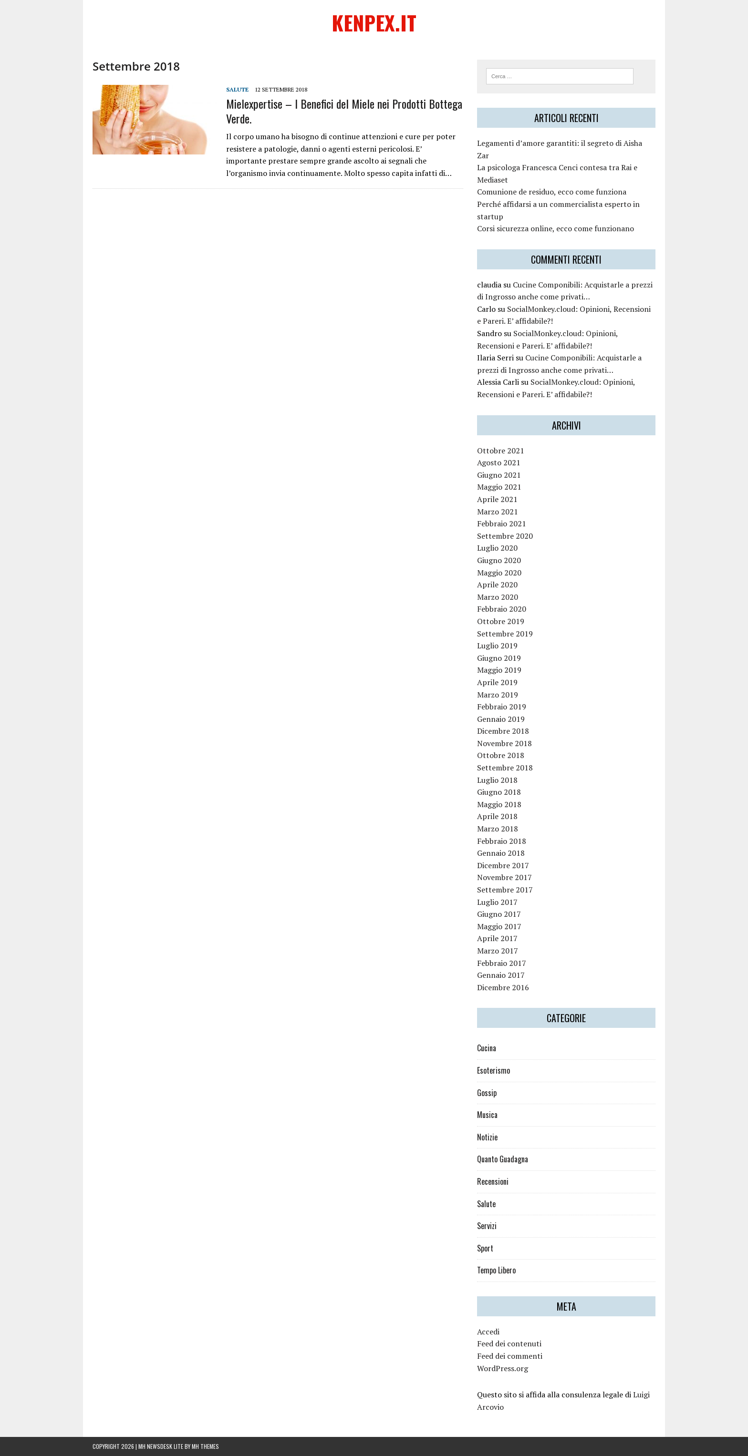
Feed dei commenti (509, 1356)
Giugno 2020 (499, 560)
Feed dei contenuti (509, 1343)
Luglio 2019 (497, 645)
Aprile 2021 (497, 499)
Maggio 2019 (499, 670)
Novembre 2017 (504, 877)
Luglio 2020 (497, 548)
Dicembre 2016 (503, 987)
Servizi (487, 1225)
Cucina (486, 1048)
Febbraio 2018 (501, 841)
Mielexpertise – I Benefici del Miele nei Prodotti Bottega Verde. (344, 111)
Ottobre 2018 (500, 755)
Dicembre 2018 (503, 731)
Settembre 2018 (505, 767)
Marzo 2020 (497, 597)
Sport (485, 1248)
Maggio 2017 (499, 926)
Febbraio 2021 (501, 523)
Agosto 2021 (498, 462)
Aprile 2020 (497, 584)
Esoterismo (493, 1070)
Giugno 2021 (499, 475)
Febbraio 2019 (501, 706)
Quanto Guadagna (502, 1159)
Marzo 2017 (497, 950)
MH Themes (205, 1446)
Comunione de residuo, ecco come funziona (551, 191)
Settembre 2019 (505, 633)
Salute (237, 89)
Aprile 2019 (497, 682)
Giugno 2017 (499, 914)
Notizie (487, 1137)
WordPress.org (502, 1368)
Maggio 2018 (499, 804)
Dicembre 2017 (503, 865)
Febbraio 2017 (501, 963)
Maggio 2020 (499, 572)
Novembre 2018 (504, 743)
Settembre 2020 (505, 536)
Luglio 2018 (497, 780)
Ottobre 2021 (500, 450)
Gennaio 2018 (501, 853)
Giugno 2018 (499, 792)
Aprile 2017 (497, 938)
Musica (487, 1114)
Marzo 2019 (497, 694)
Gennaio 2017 (501, 975)
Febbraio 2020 (501, 609)
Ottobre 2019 (500, 621)
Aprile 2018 (497, 816)
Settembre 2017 (505, 889)
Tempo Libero (496, 1270)
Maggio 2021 (499, 487)
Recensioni (493, 1181)
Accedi (488, 1331)
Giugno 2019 (499, 658)
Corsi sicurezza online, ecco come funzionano (555, 228)
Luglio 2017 (497, 902)
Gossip (487, 1092)
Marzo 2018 (497, 828)
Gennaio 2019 (501, 719)
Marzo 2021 (497, 511)
